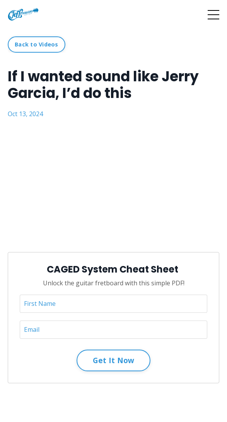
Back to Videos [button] (36, 44)
